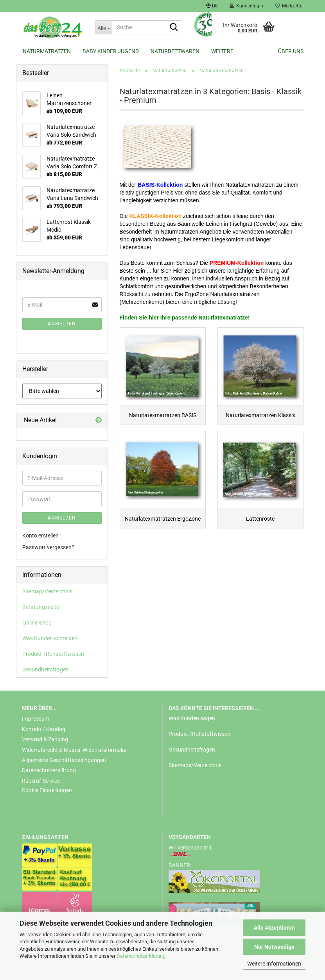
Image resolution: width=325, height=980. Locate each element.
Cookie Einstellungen (47, 790)
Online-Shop (37, 622)
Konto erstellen (40, 535)
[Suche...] (103, 27)
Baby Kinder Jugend (111, 51)
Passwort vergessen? (48, 547)
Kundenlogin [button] (246, 6)
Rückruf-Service (41, 781)
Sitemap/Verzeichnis (47, 591)
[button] (212, 6)
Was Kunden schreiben (49, 638)
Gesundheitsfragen (45, 669)
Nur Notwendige (274, 947)
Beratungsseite (40, 607)
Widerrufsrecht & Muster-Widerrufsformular (74, 750)
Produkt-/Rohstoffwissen (53, 654)
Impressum (35, 719)
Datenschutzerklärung (141, 956)
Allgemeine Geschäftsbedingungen (64, 760)
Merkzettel (289, 6)
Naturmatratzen (47, 51)
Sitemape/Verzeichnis (195, 765)
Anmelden (62, 324)
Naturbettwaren (175, 51)
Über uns (290, 51)
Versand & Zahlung (45, 739)
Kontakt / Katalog (43, 729)
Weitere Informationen (274, 963)
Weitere (222, 51)
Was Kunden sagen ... (195, 718)
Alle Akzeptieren (274, 928)
